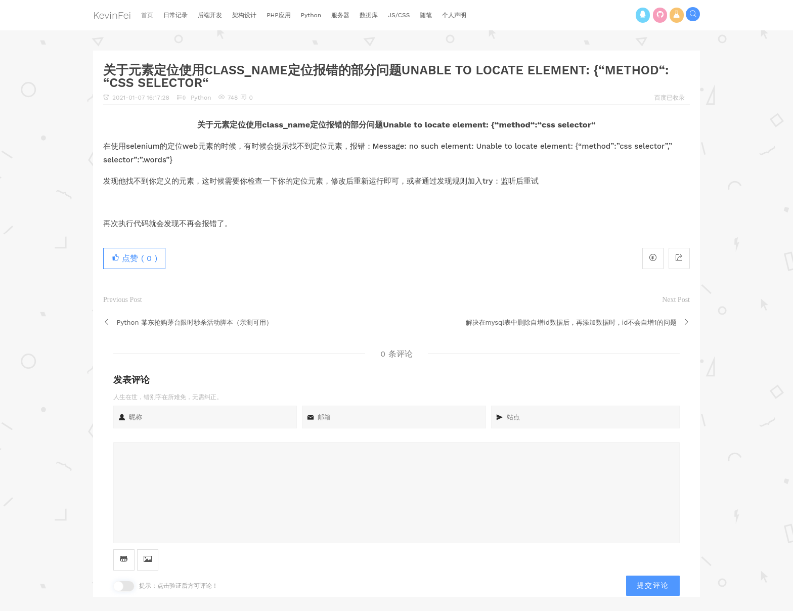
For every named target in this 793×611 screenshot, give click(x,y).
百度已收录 (669, 97)
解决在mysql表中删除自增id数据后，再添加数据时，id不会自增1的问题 (571, 322)
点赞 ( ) (134, 258)
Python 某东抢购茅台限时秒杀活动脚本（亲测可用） (194, 322)
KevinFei (112, 15)
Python (201, 97)
